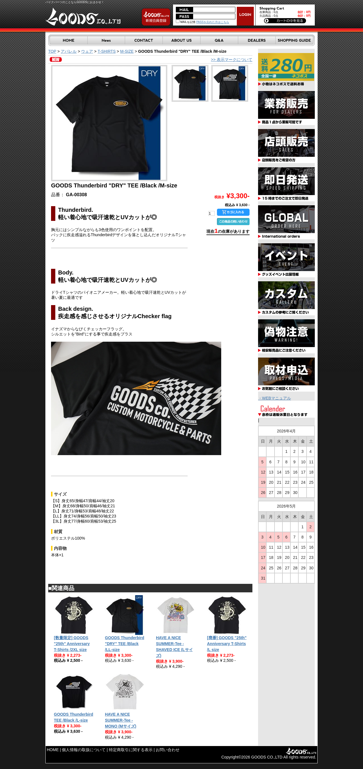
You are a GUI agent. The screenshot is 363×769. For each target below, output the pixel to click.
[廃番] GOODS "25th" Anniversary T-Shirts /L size (226, 643)
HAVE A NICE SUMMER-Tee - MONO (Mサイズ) (120, 720)
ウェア (87, 51)
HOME (53, 749)
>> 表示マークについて (231, 59)
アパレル (69, 51)
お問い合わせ (168, 749)
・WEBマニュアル (274, 398)
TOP (52, 51)
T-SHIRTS (107, 51)
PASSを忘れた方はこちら (212, 22)
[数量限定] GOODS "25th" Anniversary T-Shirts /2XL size (72, 643)
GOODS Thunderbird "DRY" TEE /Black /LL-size (124, 643)
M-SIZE (127, 51)
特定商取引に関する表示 (131, 749)
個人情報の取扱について (83, 749)
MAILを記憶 (185, 22)
